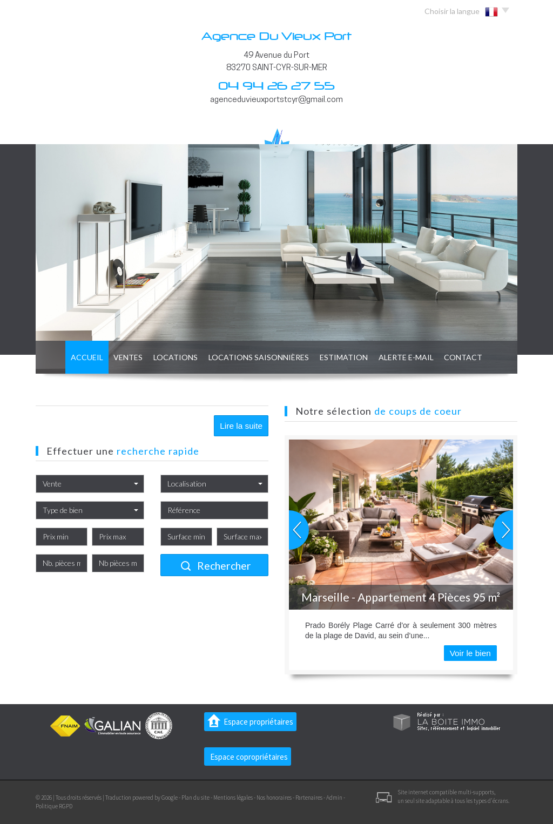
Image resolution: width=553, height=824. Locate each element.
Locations (166, 356)
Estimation (349, 356)
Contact (482, 356)
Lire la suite (241, 425)
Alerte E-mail (418, 356)
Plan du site (195, 797)
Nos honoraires (274, 797)
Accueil (68, 356)
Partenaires (308, 797)
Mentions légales (233, 797)
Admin (334, 797)
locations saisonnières (256, 356)
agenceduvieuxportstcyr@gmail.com (276, 100)
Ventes (114, 356)
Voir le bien (470, 653)
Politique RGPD (54, 806)
